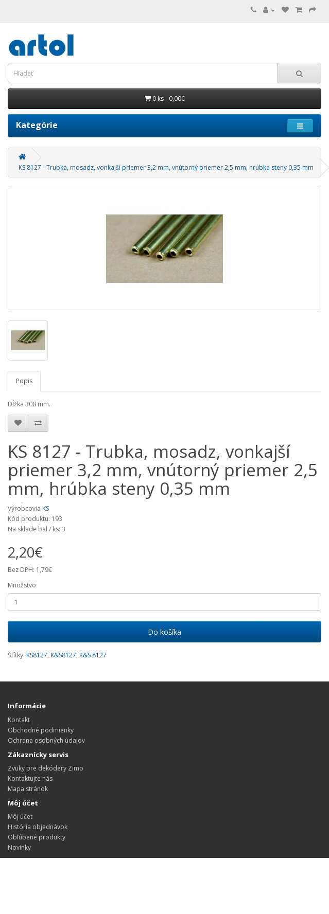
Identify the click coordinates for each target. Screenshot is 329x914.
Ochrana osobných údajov (46, 740)
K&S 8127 (93, 655)
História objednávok (37, 826)
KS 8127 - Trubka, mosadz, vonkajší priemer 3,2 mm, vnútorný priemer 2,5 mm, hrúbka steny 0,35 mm (166, 167)
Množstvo (22, 585)
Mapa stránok (28, 788)
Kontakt (19, 719)
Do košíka (164, 631)
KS (45, 508)
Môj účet (20, 816)
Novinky (19, 847)
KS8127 (36, 655)
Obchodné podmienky (41, 730)
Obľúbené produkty (36, 837)
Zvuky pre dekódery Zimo (45, 768)
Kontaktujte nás (30, 778)
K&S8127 (63, 655)
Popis (24, 381)
